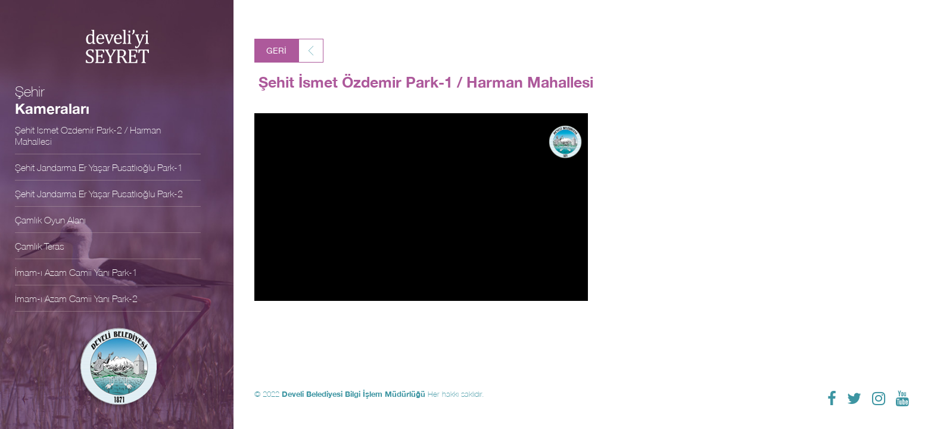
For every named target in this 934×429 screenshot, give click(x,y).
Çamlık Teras (39, 245)
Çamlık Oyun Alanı (50, 219)
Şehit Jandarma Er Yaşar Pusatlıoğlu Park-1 (99, 167)
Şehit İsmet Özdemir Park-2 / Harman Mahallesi (88, 135)
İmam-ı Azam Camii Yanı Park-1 (76, 272)
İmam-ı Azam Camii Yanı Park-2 (76, 298)
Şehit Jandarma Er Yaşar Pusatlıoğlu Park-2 (99, 193)
